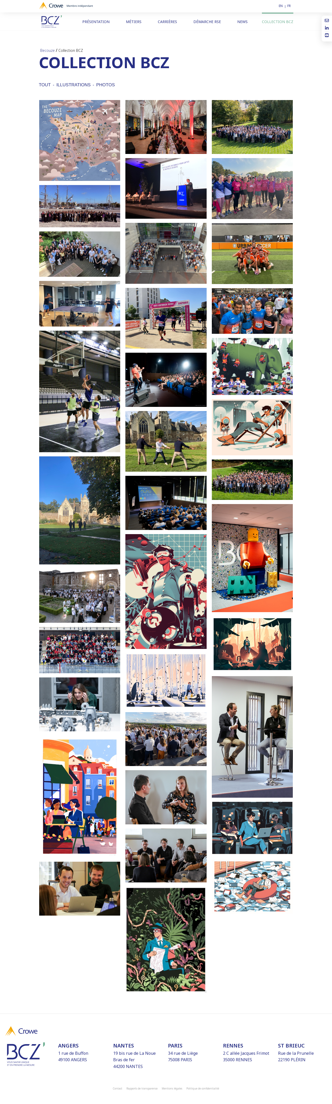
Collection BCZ (277, 21)
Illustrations (73, 84)
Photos (105, 84)
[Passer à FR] (290, 6)
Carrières (167, 21)
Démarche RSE (207, 21)
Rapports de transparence (142, 1088)
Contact (117, 1088)
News (242, 21)
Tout (45, 84)
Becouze (47, 50)
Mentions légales (172, 1088)
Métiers (133, 21)
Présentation (96, 21)
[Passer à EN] (282, 6)
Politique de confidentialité (202, 1088)
